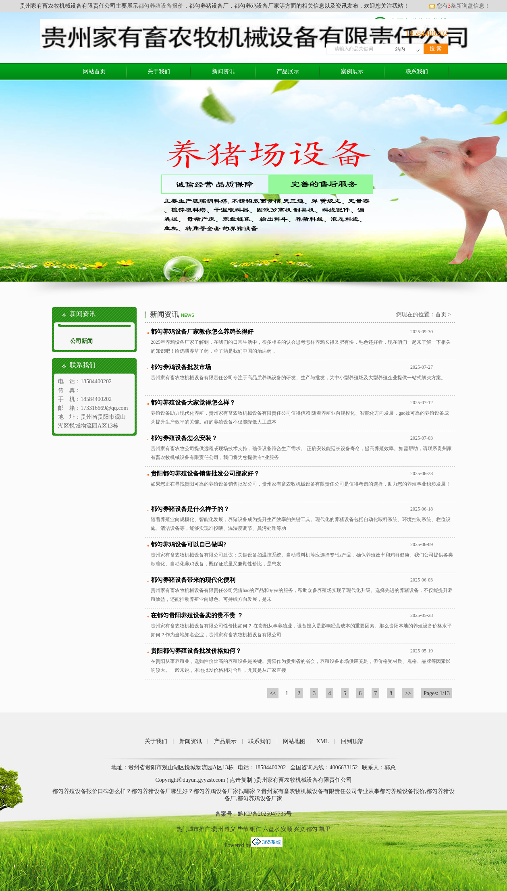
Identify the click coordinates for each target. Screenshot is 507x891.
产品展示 (287, 72)
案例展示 (352, 72)
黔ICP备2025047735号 (265, 814)
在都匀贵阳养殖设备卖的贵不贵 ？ (197, 615)
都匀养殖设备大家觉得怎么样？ (193, 402)
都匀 (312, 829)
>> (408, 693)
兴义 (299, 829)
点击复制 (241, 780)
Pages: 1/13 (437, 693)
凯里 (324, 829)
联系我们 (416, 72)
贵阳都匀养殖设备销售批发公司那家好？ (205, 473)
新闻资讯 (223, 72)
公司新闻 (81, 341)
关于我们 (159, 72)
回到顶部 (352, 741)
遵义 (230, 829)
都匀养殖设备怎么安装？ (184, 438)
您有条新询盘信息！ (459, 6)
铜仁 (255, 829)
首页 (441, 315)
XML (322, 741)
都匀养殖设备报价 (160, 6)
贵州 (217, 829)
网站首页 (94, 72)
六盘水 (271, 829)
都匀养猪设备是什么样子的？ (190, 509)
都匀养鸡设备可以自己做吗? (188, 544)
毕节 (243, 829)
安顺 (286, 829)
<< (273, 693)
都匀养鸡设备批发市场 (181, 367)
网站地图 (294, 741)
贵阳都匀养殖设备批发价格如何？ (196, 651)
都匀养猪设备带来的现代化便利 (193, 580)
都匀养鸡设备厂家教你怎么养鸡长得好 (202, 331)
